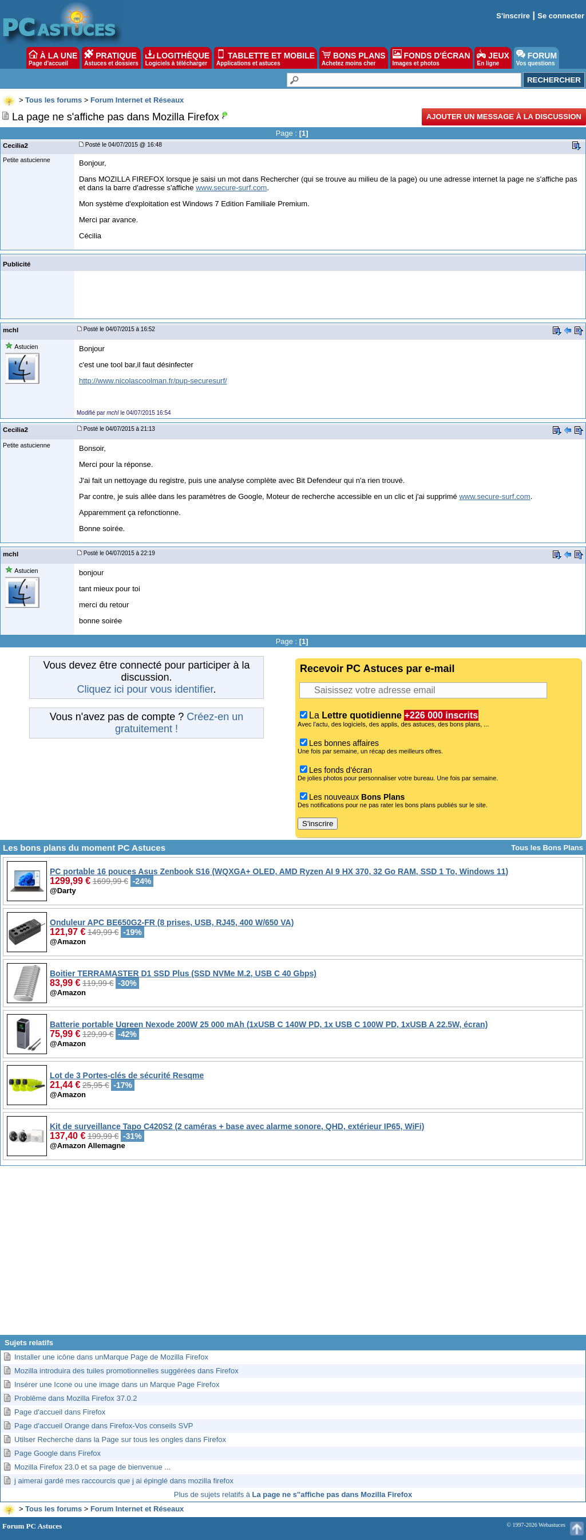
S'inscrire (513, 15)
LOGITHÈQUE (177, 57)
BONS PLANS (354, 57)
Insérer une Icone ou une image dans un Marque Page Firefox (116, 1384)
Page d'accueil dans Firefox (59, 1412)
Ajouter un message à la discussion (503, 116)
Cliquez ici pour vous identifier (145, 689)
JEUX (493, 57)
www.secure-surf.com (231, 187)
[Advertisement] (293, 1254)
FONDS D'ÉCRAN (431, 57)
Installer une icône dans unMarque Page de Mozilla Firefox (111, 1357)
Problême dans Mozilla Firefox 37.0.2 (75, 1398)
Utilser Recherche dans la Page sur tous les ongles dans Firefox (120, 1439)
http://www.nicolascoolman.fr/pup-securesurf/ (153, 380)
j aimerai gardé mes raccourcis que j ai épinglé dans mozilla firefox (123, 1480)
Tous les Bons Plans (547, 847)
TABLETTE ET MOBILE (265, 57)
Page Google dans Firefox (57, 1453)
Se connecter (560, 15)
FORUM (536, 57)
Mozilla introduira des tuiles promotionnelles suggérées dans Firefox (126, 1370)
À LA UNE (53, 57)
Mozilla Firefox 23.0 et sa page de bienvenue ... (92, 1467)
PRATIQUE (111, 57)
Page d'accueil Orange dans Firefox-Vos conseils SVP (103, 1425)
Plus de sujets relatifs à (293, 1494)
